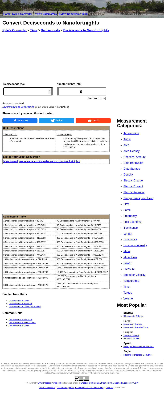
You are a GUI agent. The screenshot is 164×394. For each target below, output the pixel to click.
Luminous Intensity (135, 245)
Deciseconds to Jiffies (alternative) (25, 306)
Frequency (130, 216)
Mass (126, 251)
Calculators (62, 387)
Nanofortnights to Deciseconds (18, 107)
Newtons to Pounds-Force (135, 327)
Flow (126, 204)
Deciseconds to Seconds (20, 303)
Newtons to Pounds (132, 324)
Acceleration (131, 133)
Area (126, 145)
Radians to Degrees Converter (137, 355)
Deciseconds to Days (19, 325)
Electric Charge (133, 180)
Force (127, 210)
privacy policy (41, 370)
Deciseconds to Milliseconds (22, 322)
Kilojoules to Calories (133, 316)
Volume (128, 298)
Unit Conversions (47, 387)
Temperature (131, 280)
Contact (109, 387)
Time (126, 286)
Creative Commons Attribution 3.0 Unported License (105, 383)
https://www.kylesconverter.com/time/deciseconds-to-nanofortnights (41, 161)
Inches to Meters (131, 335)
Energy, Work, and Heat (138, 198)
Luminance (130, 239)
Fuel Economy (132, 221)
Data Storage (131, 168)
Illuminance (130, 227)
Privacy (135, 383)
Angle (127, 139)
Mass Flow (130, 257)
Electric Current (133, 186)
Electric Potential (133, 192)
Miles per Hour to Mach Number (138, 346)
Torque (127, 292)
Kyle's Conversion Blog (73, 14)
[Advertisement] (56, 57)
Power (127, 263)
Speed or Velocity (134, 274)
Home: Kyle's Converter (17, 14)
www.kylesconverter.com (50, 383)
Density (128, 174)
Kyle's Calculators (46, 14)
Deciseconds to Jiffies (19, 301)
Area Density (131, 151)
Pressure (129, 269)
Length (127, 233)
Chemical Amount (134, 157)
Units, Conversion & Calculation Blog (86, 387)
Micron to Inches (131, 338)
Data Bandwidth (133, 162)
